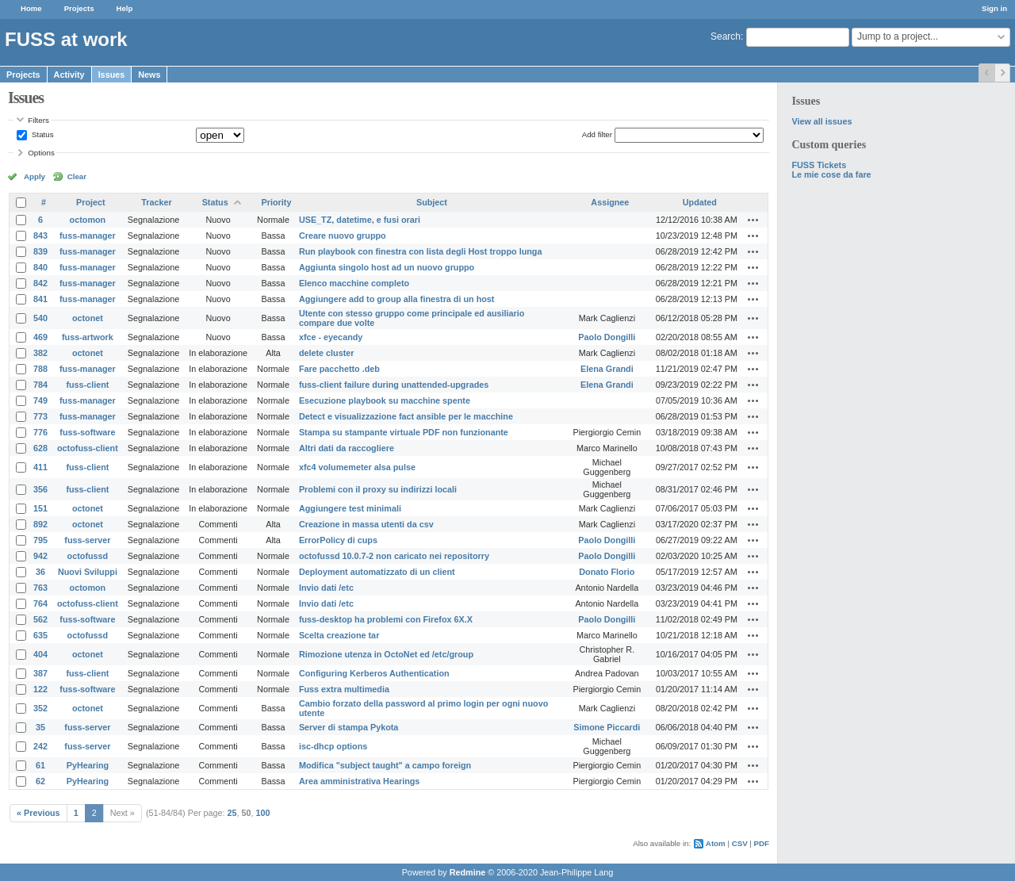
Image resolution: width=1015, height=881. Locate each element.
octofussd (88, 556)
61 (40, 765)
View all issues (821, 121)
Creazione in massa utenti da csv (366, 524)
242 (40, 746)
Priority (277, 202)
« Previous (38, 813)
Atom (716, 843)
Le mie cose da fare (831, 174)
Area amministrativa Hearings (359, 781)
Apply (34, 176)
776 (40, 432)
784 (40, 384)
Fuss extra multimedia (344, 689)
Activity (69, 74)
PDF (761, 843)
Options (41, 152)
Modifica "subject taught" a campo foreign (385, 765)
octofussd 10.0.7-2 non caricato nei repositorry (394, 556)
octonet (87, 318)
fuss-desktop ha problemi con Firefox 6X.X (386, 619)
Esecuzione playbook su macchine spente (384, 400)
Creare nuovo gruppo (342, 235)
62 (40, 781)
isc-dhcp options (333, 746)
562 (40, 619)
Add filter (597, 134)
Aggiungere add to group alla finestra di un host (397, 299)
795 (40, 540)
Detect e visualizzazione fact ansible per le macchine (406, 416)
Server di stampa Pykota (348, 727)
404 (40, 654)
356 (40, 489)
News (149, 74)
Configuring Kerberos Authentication (374, 673)
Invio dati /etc (326, 587)
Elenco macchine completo (354, 283)
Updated (700, 202)
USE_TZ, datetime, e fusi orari (359, 219)
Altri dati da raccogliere (346, 448)
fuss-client (87, 384)
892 (40, 524)
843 (40, 235)
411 (40, 467)
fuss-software (87, 432)
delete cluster (326, 353)
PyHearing (88, 765)
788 (40, 368)
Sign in (994, 8)
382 (40, 353)
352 (40, 708)
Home (31, 8)
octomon (88, 219)
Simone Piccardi (606, 727)
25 (232, 813)
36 (40, 571)
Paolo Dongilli (606, 337)
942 (40, 556)
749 (40, 400)
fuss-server (87, 540)
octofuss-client (87, 448)
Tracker (156, 202)
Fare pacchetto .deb (339, 368)
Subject (431, 202)
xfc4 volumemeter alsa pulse (357, 467)
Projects (79, 8)
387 (40, 673)
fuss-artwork (87, 337)
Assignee (610, 202)
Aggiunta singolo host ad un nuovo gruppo (386, 267)
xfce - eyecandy (330, 337)
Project (90, 202)
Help (125, 8)
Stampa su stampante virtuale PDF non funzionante (403, 432)
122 (40, 689)
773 (40, 416)
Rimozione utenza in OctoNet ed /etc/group (386, 654)
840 (40, 267)
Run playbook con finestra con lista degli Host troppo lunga (420, 251)
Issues (111, 74)
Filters (38, 120)
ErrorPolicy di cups (338, 540)
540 (40, 318)
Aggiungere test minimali (350, 508)
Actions (753, 219)
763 (40, 587)
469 (40, 337)
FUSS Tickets (818, 165)
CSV (740, 843)
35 (40, 727)
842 (40, 283)
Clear (76, 176)
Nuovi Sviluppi (87, 571)
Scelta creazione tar (339, 635)
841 (40, 299)
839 (40, 251)
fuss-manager (87, 235)
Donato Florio (606, 571)
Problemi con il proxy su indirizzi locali (378, 489)
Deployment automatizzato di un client (377, 571)
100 (263, 813)
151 (40, 508)
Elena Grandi (607, 368)
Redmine (468, 872)
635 (40, 635)
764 (40, 603)
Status (41, 134)
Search (725, 36)
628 (40, 448)
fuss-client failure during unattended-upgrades (393, 384)
